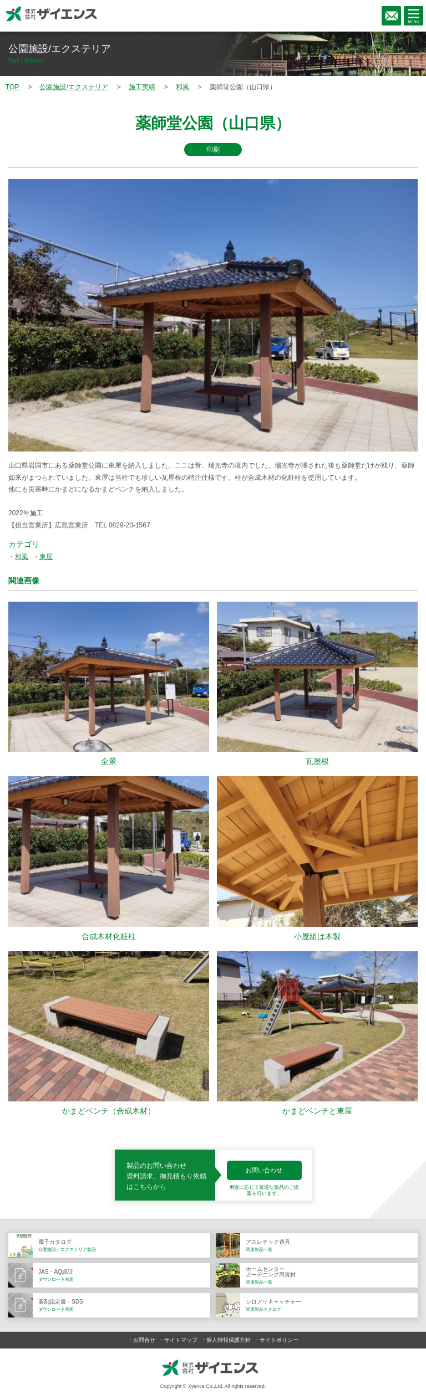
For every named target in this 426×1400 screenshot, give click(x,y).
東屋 (46, 557)
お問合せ (144, 1340)
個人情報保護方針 (228, 1340)
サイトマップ (180, 1340)
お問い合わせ (264, 1170)
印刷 (213, 149)
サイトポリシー (279, 1340)
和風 (21, 557)
